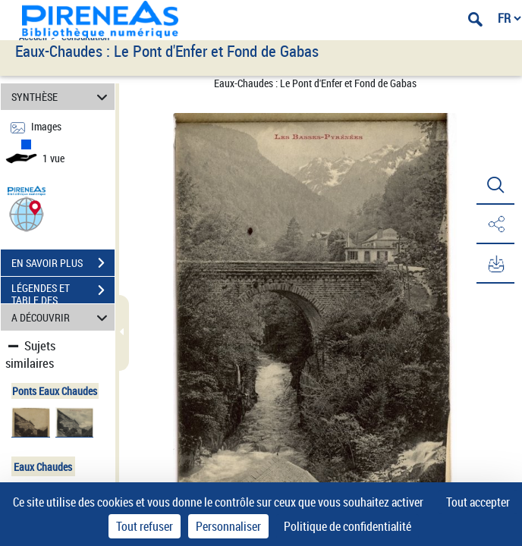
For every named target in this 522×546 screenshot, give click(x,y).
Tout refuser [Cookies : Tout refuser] (144, 526)
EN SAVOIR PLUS (63, 263)
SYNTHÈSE (61, 96)
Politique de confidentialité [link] (347, 526)
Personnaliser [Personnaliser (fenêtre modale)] (228, 526)
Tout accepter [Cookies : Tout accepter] (478, 502)
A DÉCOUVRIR (61, 317)
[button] (27, 213)
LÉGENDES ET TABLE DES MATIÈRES (63, 292)
